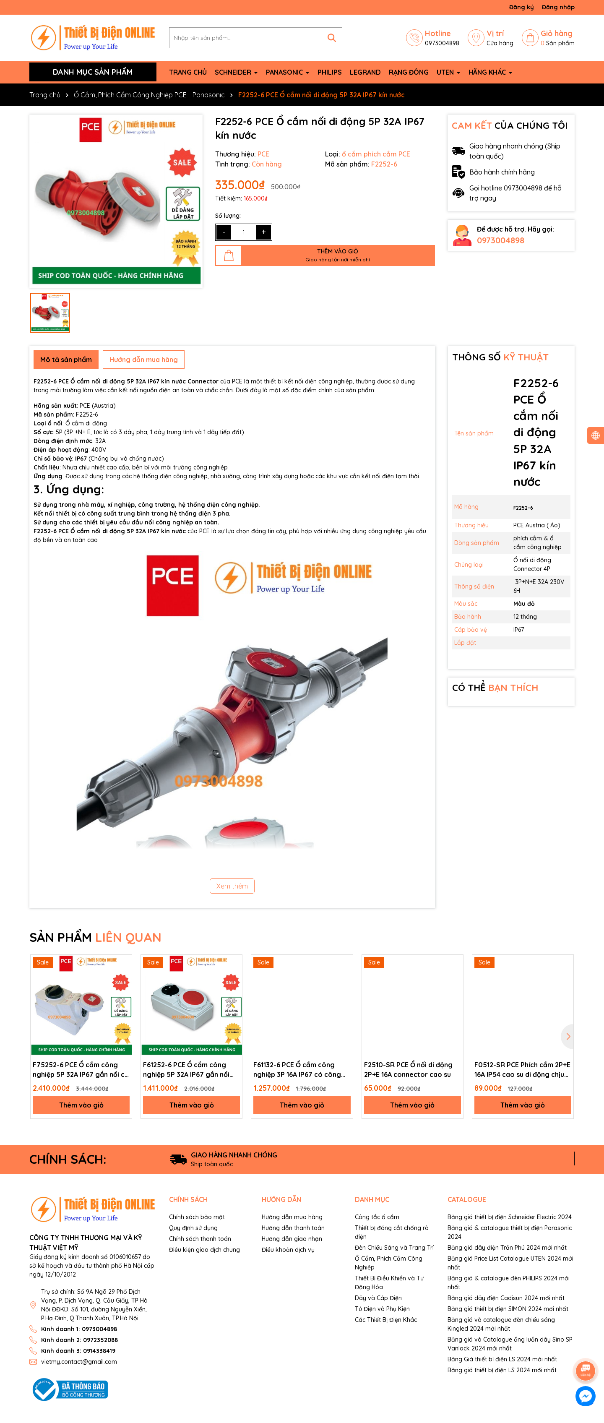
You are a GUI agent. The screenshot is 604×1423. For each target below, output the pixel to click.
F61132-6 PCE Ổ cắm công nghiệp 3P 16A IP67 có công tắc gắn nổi (297, 1070)
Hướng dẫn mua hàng (292, 1217)
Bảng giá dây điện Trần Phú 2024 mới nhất (507, 1247)
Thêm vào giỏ (81, 1105)
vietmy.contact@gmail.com (79, 1362)
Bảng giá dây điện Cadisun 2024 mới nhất (506, 1298)
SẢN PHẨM (95, 937)
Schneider (234, 72)
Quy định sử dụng (193, 1228)
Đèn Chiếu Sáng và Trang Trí (394, 1247)
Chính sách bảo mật (197, 1217)
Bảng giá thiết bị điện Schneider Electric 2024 (510, 1217)
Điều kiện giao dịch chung (204, 1250)
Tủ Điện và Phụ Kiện (382, 1309)
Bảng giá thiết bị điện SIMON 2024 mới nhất (508, 1309)
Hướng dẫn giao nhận (292, 1239)
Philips (330, 72)
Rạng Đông (409, 72)
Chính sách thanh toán (200, 1239)
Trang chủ (188, 72)
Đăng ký (521, 7)
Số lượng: (228, 215)
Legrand (365, 72)
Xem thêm (232, 886)
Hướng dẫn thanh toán (293, 1228)
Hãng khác (488, 72)
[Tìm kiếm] (331, 37)
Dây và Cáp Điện (378, 1298)
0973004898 (500, 240)
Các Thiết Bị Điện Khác (386, 1320)
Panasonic (285, 72)
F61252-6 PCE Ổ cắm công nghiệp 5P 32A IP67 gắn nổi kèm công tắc (186, 1070)
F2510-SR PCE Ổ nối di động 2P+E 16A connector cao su (408, 1069)
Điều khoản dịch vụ (288, 1250)
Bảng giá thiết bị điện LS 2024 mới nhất (502, 1370)
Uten (446, 72)
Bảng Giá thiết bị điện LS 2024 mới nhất (502, 1359)
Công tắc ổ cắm (377, 1217)
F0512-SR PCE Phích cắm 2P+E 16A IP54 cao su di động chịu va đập (522, 1070)
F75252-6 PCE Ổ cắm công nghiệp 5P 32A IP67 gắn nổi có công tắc (81, 1070)
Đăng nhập (558, 7)
